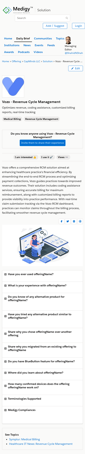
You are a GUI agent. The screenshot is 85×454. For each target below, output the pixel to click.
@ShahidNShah (74, 53)
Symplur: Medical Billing (24, 439)
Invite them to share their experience (42, 142)
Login (78, 26)
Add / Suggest (55, 26)
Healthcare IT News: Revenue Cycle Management (41, 444)
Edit (75, 68)
